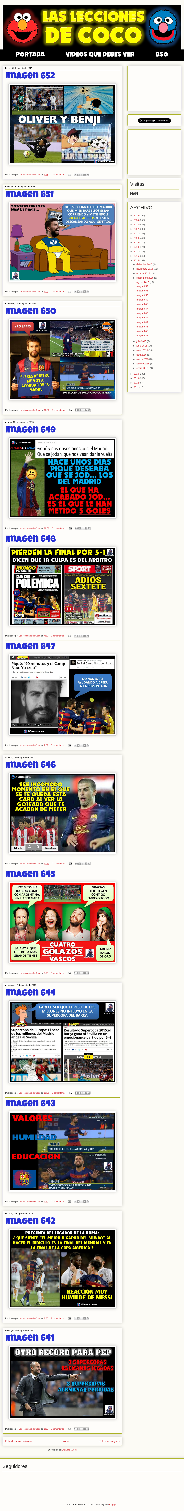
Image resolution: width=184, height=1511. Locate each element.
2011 (136, 387)
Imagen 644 (30, 993)
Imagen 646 (30, 765)
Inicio (66, 1441)
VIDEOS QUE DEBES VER (100, 55)
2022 (136, 229)
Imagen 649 (30, 430)
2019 (136, 242)
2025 (136, 215)
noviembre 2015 (144, 268)
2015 (136, 260)
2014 (136, 373)
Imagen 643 (30, 1104)
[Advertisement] (154, 87)
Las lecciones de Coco (30, 174)
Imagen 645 (30, 875)
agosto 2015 (143, 282)
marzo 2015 (142, 359)
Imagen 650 (30, 312)
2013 (136, 378)
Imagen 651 (29, 195)
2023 (136, 224)
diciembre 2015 (144, 264)
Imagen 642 (30, 1222)
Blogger (112, 1504)
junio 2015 (142, 345)
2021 (136, 233)
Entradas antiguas (109, 1441)
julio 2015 (141, 341)
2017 (136, 251)
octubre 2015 (143, 273)
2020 (136, 238)
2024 (136, 220)
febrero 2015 (143, 363)
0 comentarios (57, 174)
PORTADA (30, 55)
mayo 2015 (142, 350)
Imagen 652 (30, 76)
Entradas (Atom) (69, 1450)
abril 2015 (141, 354)
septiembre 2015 (145, 277)
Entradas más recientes (18, 1441)
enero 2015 (142, 368)
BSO (161, 55)
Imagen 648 (30, 539)
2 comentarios (57, 1318)
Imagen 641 (29, 1338)
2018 (136, 247)
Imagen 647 (30, 647)
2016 (136, 256)
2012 (136, 382)
